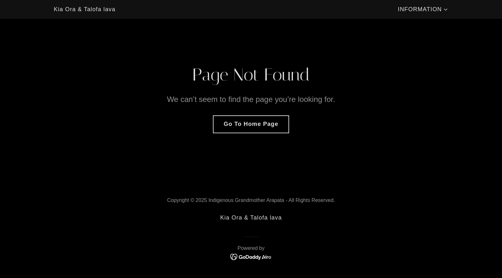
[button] (423, 9)
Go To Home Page (251, 124)
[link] (251, 10)
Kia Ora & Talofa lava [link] (85, 9)
